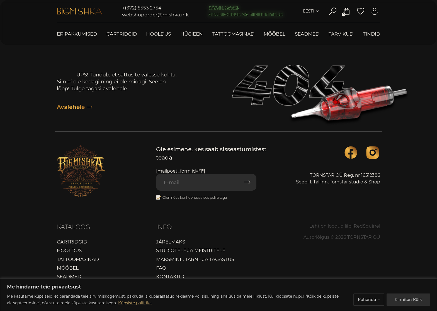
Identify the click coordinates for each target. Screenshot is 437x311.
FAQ (161, 268)
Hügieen (191, 34)
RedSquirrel (367, 226)
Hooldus (158, 34)
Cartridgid (121, 34)
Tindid (371, 34)
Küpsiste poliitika (135, 302)
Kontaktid (170, 276)
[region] (218, 294)
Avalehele (75, 107)
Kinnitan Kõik (408, 299)
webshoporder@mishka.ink (155, 15)
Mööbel (274, 34)
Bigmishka (79, 11)
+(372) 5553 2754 (141, 8)
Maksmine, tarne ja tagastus (195, 259)
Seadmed (307, 34)
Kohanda (367, 299)
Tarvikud (341, 34)
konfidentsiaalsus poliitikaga (203, 197)
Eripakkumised (77, 34)
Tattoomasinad (233, 34)
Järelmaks (224, 8)
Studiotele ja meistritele (246, 14)
